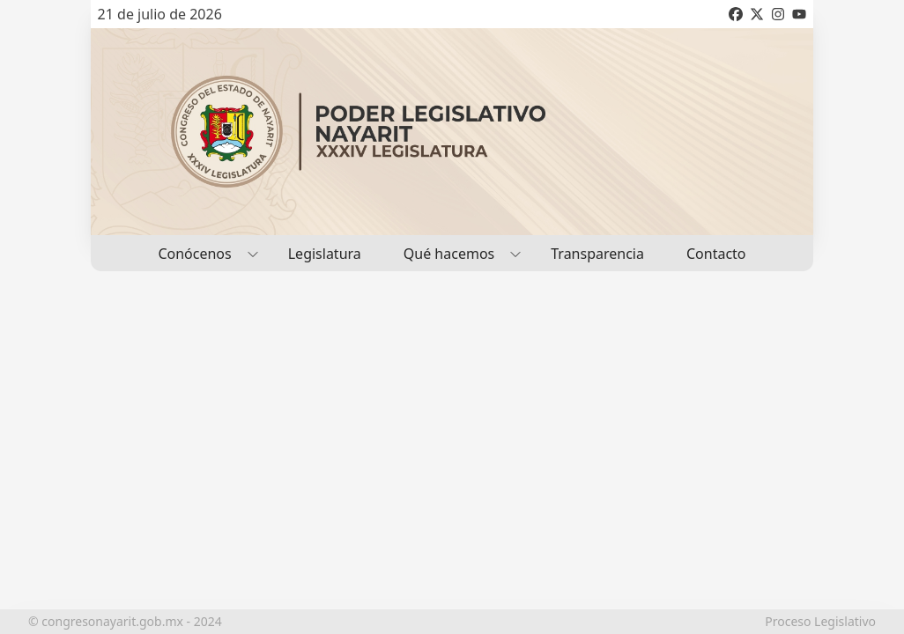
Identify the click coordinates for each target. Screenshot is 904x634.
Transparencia (597, 253)
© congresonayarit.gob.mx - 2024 (125, 621)
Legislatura (324, 253)
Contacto (716, 253)
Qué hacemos (456, 253)
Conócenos (201, 253)
